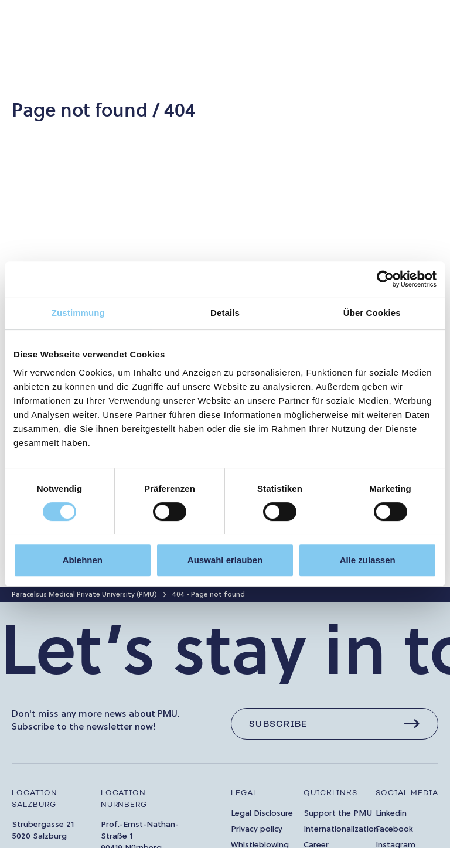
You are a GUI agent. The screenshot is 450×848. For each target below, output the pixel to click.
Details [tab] (225, 313)
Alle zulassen (368, 560)
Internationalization (341, 829)
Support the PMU (338, 813)
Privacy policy (256, 829)
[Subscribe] (334, 724)
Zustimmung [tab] (78, 313)
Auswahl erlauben (225, 560)
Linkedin (391, 813)
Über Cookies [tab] (372, 313)
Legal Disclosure (262, 813)
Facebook (394, 829)
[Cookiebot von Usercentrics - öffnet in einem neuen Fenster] (385, 279)
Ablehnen (83, 560)
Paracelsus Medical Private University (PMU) (84, 595)
